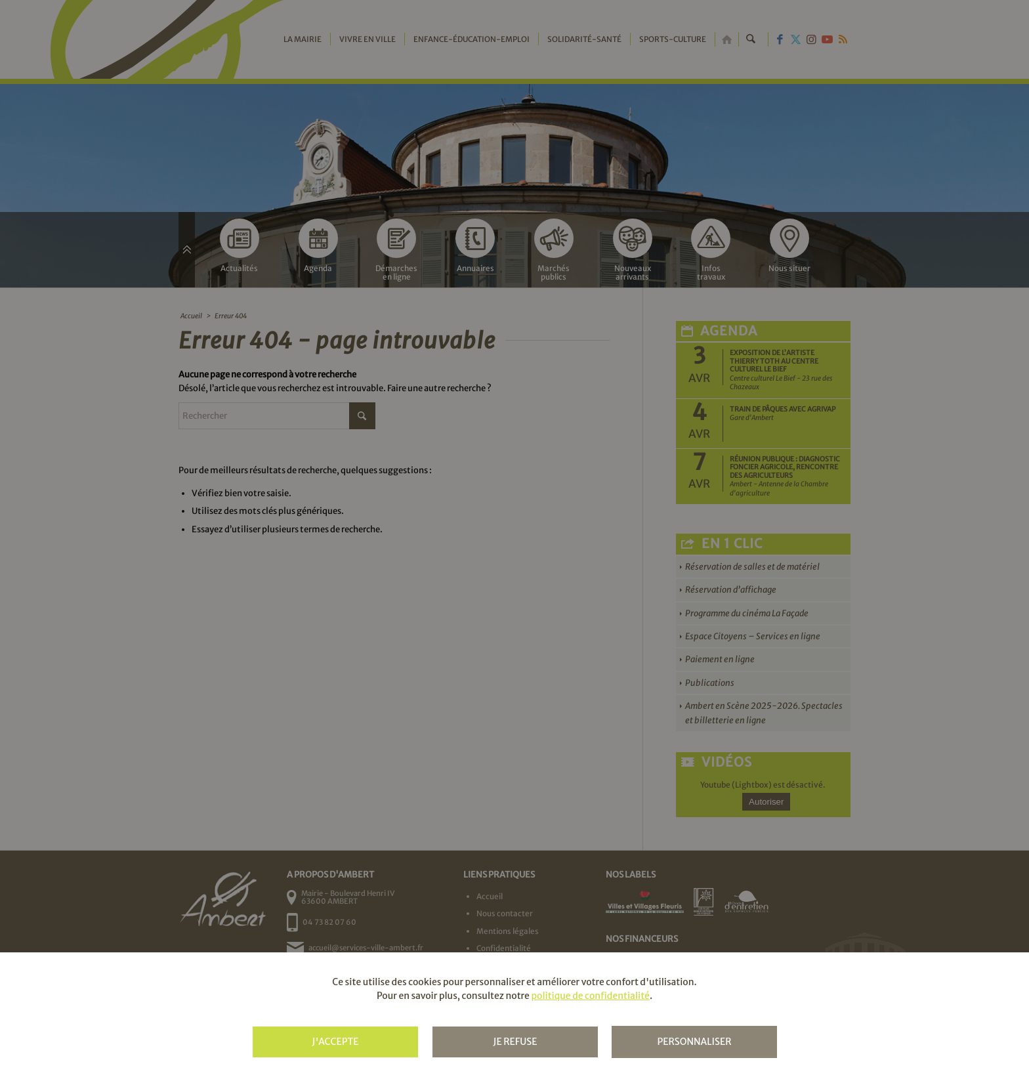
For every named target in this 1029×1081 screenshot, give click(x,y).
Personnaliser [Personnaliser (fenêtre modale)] (694, 1042)
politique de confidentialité (590, 996)
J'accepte (335, 1042)
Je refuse (515, 1042)
